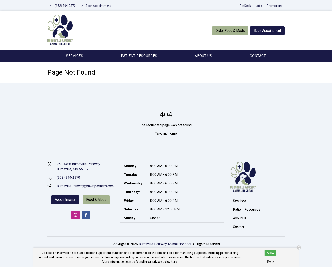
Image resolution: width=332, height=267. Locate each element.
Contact (258, 56)
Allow (270, 253)
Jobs (259, 5)
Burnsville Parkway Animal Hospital (165, 244)
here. (174, 261)
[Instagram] (75, 215)
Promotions (274, 5)
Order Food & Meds (230, 31)
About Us (203, 56)
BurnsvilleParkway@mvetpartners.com (85, 186)
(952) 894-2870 (68, 178)
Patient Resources (139, 56)
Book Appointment (267, 31)
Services (74, 56)
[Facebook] (86, 215)
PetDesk (245, 5)
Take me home (166, 133)
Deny (270, 261)
